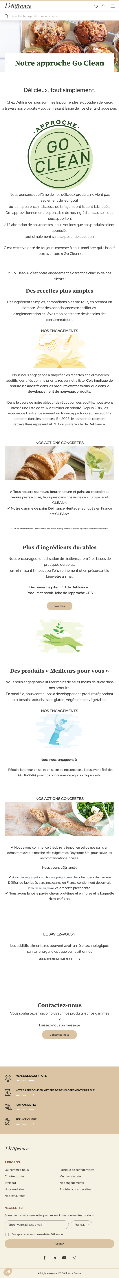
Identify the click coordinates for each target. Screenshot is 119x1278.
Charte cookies (14, 1176)
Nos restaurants (15, 1196)
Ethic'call (10, 1183)
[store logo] (18, 6)
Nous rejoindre (14, 1189)
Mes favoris (96, 6)
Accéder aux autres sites (75, 1189)
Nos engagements (72, 1183)
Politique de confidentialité (77, 1170)
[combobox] (59, 16)
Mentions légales (70, 1176)
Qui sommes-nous (17, 1170)
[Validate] (59, 1243)
